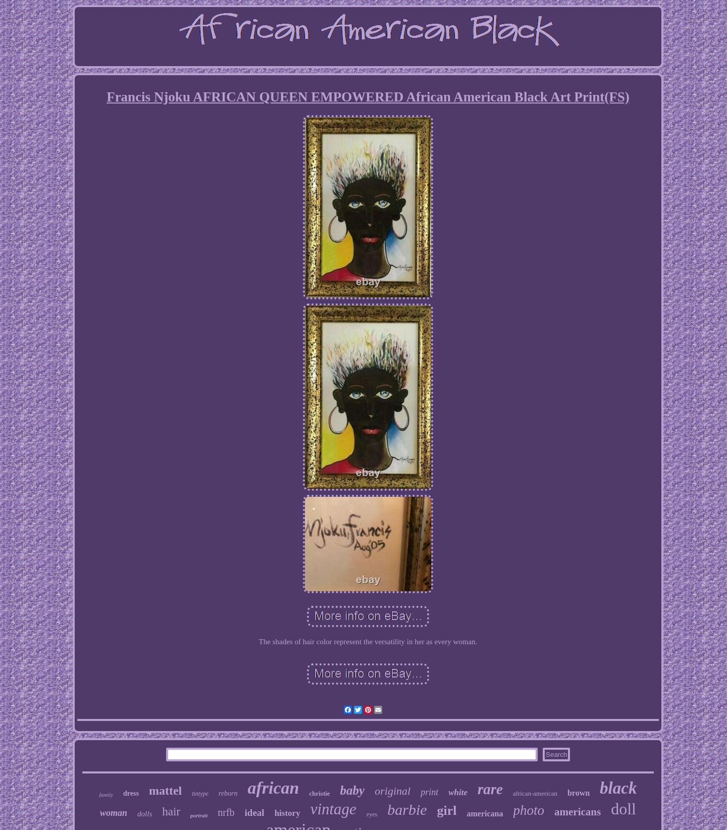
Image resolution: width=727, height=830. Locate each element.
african (273, 788)
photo (529, 810)
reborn (228, 793)
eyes (372, 814)
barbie (407, 809)
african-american (535, 793)
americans (577, 812)
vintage (333, 809)
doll (623, 809)
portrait (198, 815)
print (429, 792)
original (392, 791)
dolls (144, 814)
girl (447, 810)
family (106, 795)
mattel (165, 790)
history (287, 813)
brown (578, 793)
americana (485, 813)
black (618, 788)
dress (131, 793)
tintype (200, 793)
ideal (255, 812)
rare (490, 789)
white (458, 792)
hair (171, 811)
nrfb (226, 812)
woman (113, 813)
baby (352, 790)
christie (319, 793)
